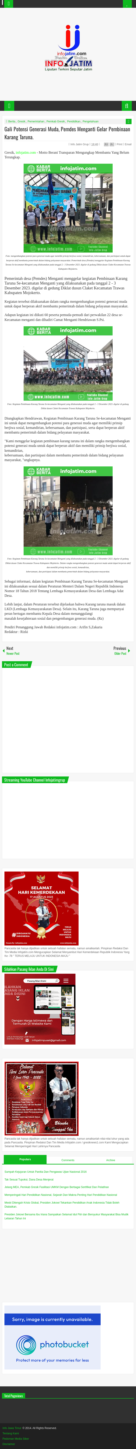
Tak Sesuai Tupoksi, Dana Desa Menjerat (28, 1179)
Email (127, 144)
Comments (67, 1160)
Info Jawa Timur (11, 1428)
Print (118, 144)
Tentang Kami (10, 1433)
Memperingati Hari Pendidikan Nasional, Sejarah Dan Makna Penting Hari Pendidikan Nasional (60, 1194)
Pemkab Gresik (56, 121)
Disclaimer (8, 1444)
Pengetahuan (90, 121)
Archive (110, 1160)
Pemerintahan (36, 121)
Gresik (21, 121)
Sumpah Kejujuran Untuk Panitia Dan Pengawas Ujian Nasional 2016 (45, 1171)
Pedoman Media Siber (15, 1438)
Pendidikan (73, 121)
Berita (11, 121)
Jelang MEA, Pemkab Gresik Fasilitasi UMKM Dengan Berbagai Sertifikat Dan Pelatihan (56, 1187)
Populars (25, 1159)
